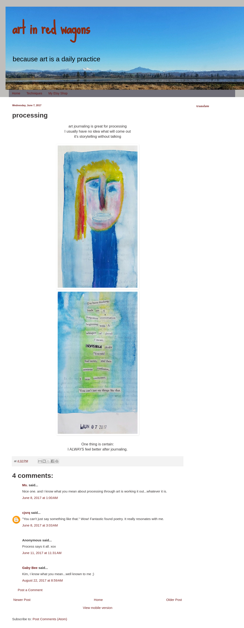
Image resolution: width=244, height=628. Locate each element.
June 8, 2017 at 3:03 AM (40, 525)
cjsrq (26, 512)
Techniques (34, 93)
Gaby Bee (30, 568)
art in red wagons (51, 28)
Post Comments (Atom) (50, 619)
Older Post (174, 600)
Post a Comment (30, 590)
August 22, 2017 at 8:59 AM (42, 580)
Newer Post (22, 600)
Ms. (25, 485)
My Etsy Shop (57, 93)
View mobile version (97, 608)
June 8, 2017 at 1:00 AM (40, 498)
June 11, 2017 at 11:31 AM (41, 553)
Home (16, 93)
